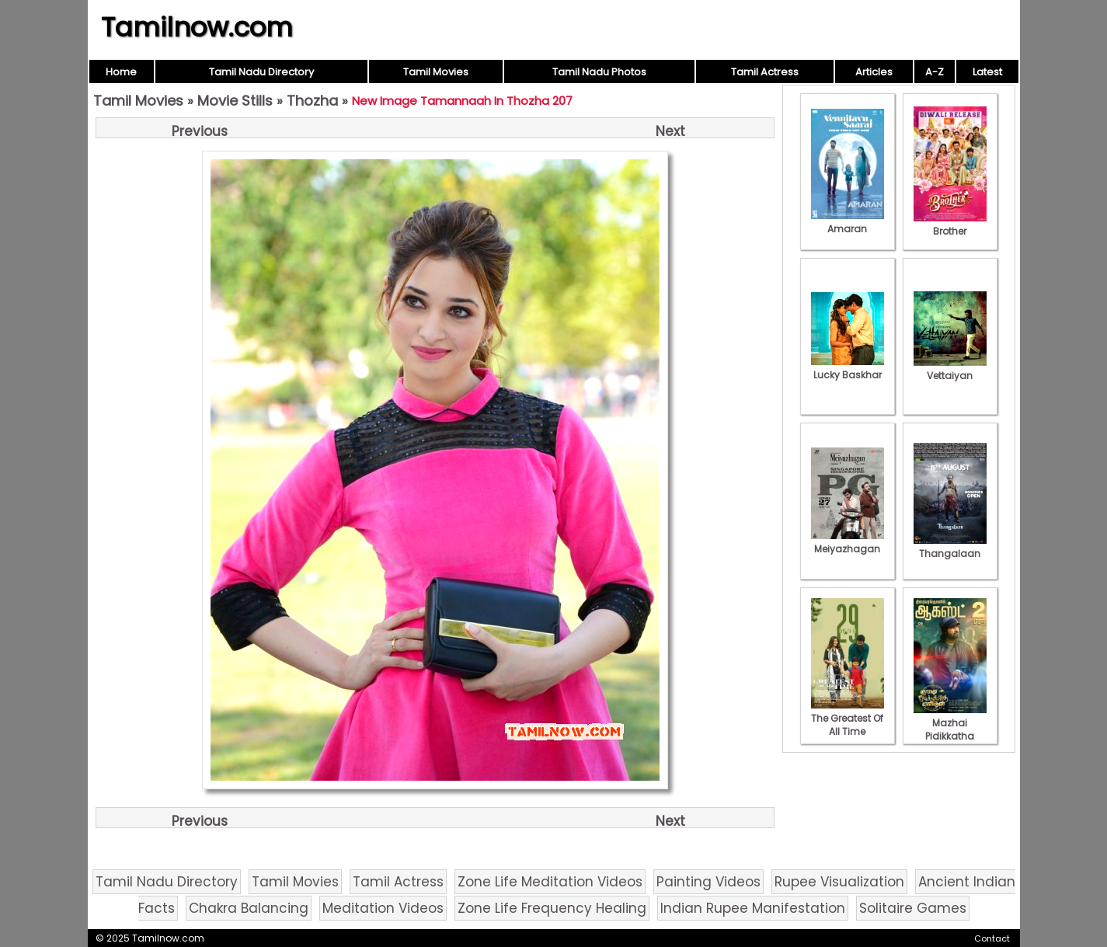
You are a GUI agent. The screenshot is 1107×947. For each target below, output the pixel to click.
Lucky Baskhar (847, 368)
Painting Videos (708, 881)
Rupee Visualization (839, 881)
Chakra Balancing (248, 908)
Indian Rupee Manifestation (752, 908)
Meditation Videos (383, 908)
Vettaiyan (950, 369)
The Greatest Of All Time (847, 718)
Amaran (847, 222)
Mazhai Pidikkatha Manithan (950, 729)
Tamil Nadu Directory (261, 71)
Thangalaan (950, 547)
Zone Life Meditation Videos (550, 881)
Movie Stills (235, 100)
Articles (874, 71)
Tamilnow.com (197, 27)
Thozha (312, 100)
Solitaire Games (912, 908)
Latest (987, 71)
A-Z (934, 71)
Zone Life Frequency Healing (552, 908)
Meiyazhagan (847, 542)
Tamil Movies (435, 71)
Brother (950, 224)
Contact (992, 938)
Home (121, 71)
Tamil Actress (765, 71)
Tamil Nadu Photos (599, 71)
